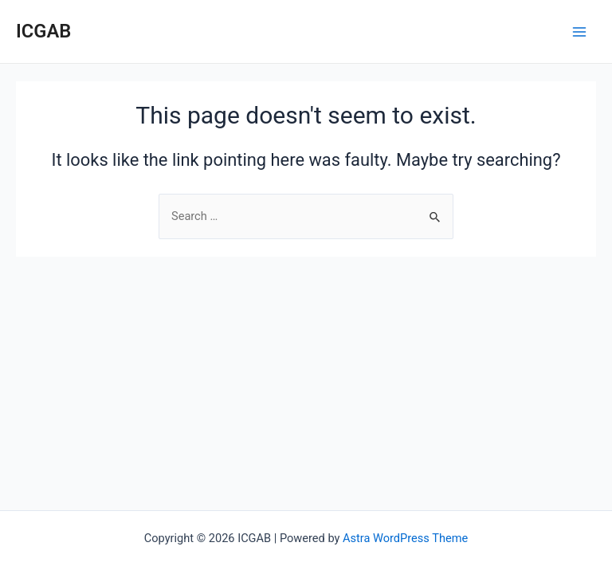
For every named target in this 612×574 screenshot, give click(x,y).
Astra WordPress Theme (405, 538)
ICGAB (43, 31)
